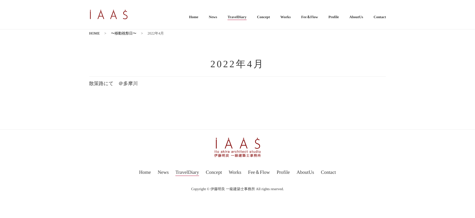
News (213, 17)
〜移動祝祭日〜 (123, 33)
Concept (263, 17)
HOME (94, 33)
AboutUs (356, 17)
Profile (333, 17)
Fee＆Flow (309, 17)
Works (286, 17)
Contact (380, 17)
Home (193, 17)
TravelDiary (237, 17)
